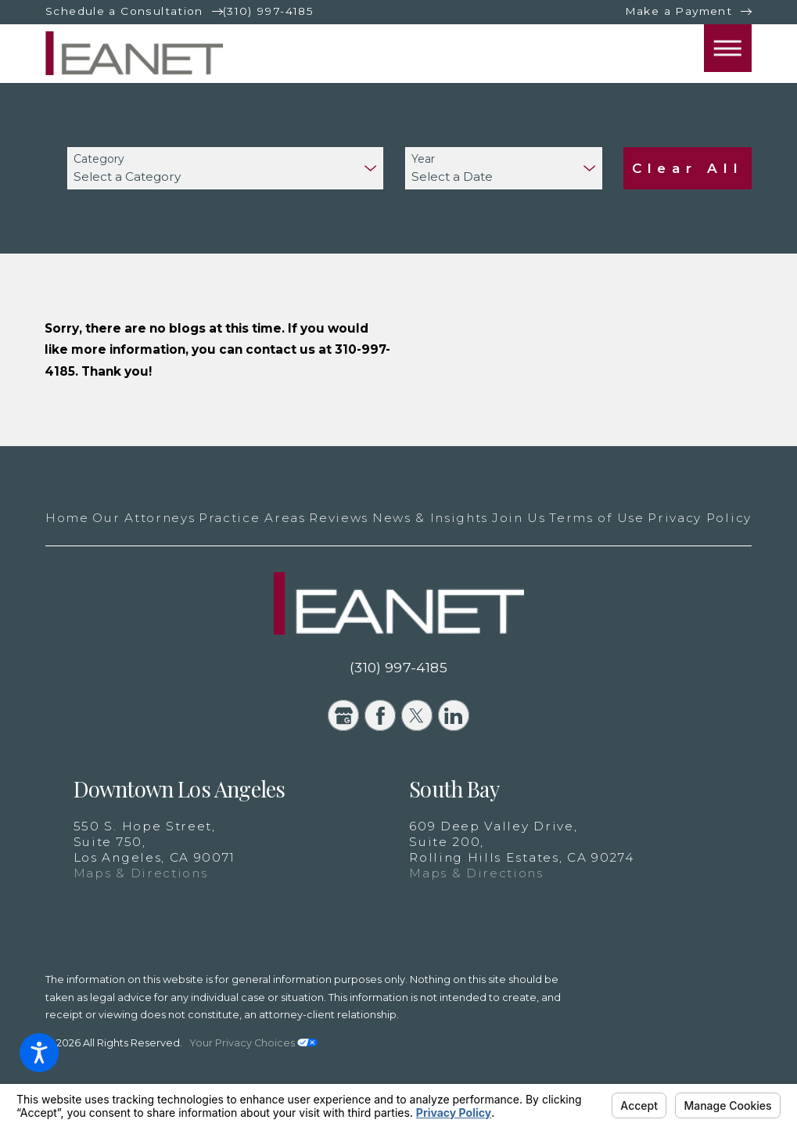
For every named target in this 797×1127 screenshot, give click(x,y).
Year (423, 159)
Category (99, 159)
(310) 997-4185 (268, 11)
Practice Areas (252, 517)
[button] (39, 1052)
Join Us (519, 517)
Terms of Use (596, 517)
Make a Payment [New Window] (678, 11)
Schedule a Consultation (124, 11)
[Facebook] (380, 715)
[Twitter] (417, 715)
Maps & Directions (141, 873)
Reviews (338, 517)
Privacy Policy (700, 517)
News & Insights (430, 517)
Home (67, 517)
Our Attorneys (143, 517)
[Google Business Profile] (343, 715)
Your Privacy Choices (253, 1043)
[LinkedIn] (453, 715)
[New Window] (681, 1017)
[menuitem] (67, 518)
